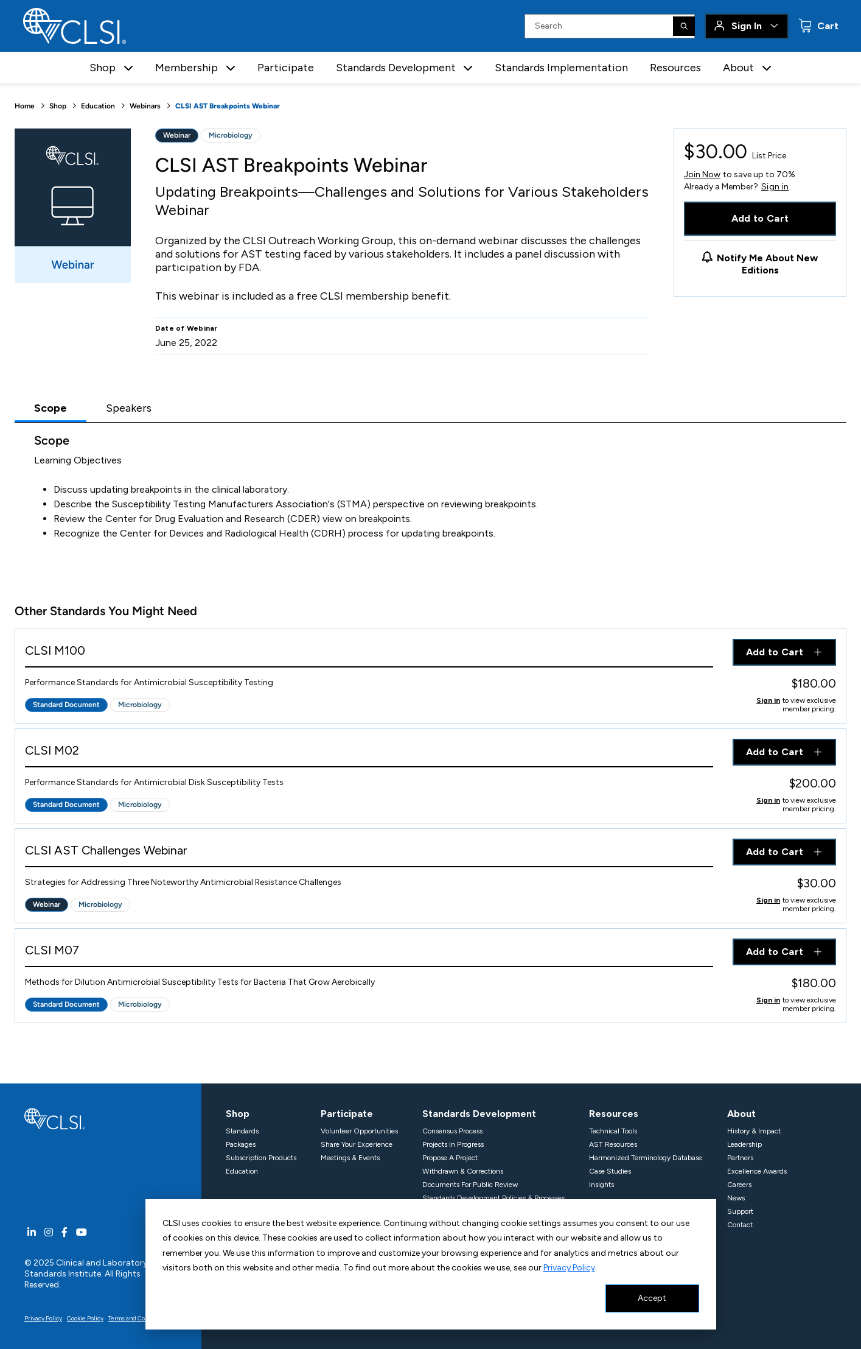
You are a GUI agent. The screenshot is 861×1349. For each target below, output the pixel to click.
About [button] (738, 67)
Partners (740, 1158)
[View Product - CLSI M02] (369, 753)
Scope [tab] (50, 408)
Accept (652, 1298)
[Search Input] (610, 26)
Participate (285, 67)
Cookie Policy (85, 1318)
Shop (57, 106)
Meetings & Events (350, 1158)
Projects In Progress (453, 1144)
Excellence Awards (757, 1171)
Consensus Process (452, 1131)
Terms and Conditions (138, 1318)
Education (98, 106)
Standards (242, 1131)
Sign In (746, 26)
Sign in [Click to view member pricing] (768, 700)
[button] (128, 68)
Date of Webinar (186, 328)
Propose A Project (450, 1158)
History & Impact (754, 1131)
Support (740, 1211)
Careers (739, 1184)
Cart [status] (826, 26)
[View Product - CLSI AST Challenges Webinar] (369, 853)
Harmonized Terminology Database (645, 1158)
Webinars (145, 106)
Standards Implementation (561, 67)
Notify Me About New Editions (767, 264)
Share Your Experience (356, 1144)
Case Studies (610, 1171)
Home (25, 106)
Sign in (775, 187)
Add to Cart (760, 218)
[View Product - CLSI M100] (369, 653)
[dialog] (430, 1264)
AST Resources (613, 1144)
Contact (740, 1224)
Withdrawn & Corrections (462, 1171)
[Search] (684, 26)
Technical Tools (613, 1131)
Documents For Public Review (470, 1184)
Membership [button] (186, 67)
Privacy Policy (569, 1268)
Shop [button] (102, 67)
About (741, 1113)
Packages (241, 1144)
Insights (601, 1184)
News (736, 1198)
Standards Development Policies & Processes (493, 1198)
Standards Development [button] (396, 67)
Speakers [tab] (129, 408)
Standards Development (479, 1113)
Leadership (744, 1144)
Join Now (702, 174)
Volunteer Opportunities (359, 1131)
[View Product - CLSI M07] (369, 953)
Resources (675, 67)
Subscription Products (261, 1158)
